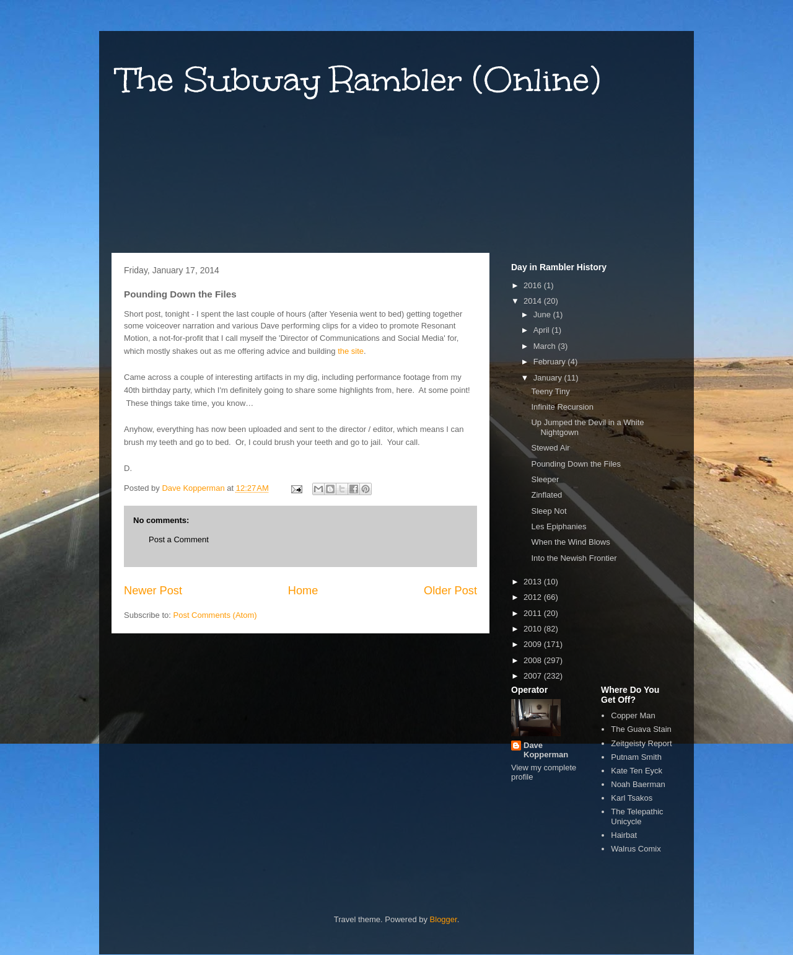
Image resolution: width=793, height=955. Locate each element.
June (543, 314)
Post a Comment (179, 539)
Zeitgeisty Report (641, 743)
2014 (534, 301)
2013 (534, 581)
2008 (534, 660)
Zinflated (546, 495)
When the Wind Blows (570, 542)
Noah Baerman (638, 784)
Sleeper (545, 479)
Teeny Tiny (550, 391)
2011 (534, 613)
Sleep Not (548, 511)
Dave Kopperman (546, 750)
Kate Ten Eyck (636, 770)
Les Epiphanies (558, 526)
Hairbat (624, 835)
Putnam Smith (636, 757)
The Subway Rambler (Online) (359, 80)
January (548, 377)
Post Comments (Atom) (215, 615)
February (550, 361)
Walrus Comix (635, 848)
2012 (534, 597)
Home (303, 590)
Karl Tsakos (631, 798)
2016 (534, 285)
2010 (534, 628)
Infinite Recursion (562, 406)
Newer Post (153, 590)
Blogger (443, 919)
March (545, 346)
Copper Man (633, 715)
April (542, 330)
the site (351, 351)
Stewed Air (550, 447)
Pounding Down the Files (576, 464)
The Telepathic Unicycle (637, 816)
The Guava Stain (641, 729)
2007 (534, 675)
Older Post (450, 590)
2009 (534, 644)
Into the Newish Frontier (573, 558)
